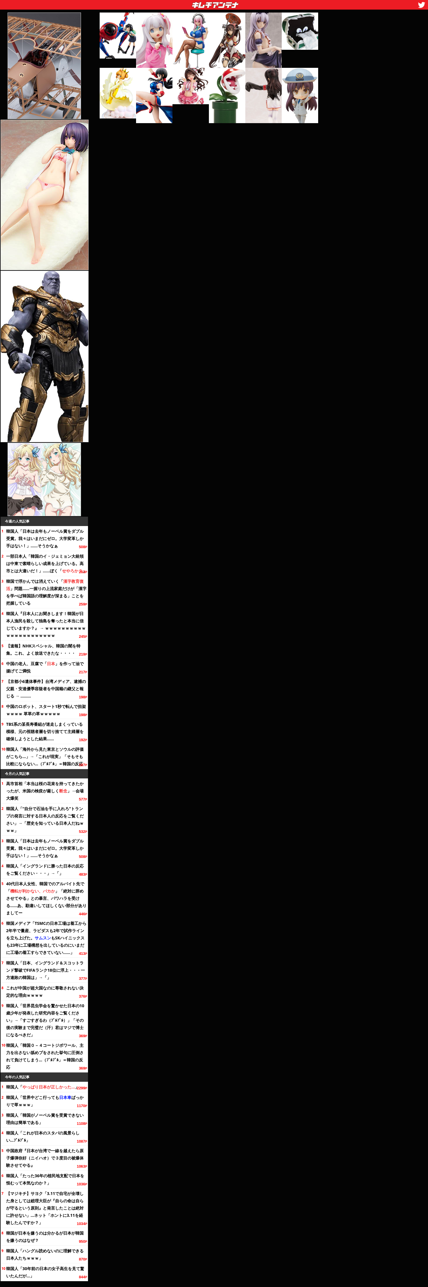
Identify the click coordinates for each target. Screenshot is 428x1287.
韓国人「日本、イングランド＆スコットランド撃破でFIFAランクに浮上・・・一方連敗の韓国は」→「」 (45, 970)
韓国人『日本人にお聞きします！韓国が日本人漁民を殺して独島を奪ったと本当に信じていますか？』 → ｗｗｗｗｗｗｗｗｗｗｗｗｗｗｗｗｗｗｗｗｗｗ (46, 624)
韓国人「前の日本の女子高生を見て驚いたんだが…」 (45, 1272)
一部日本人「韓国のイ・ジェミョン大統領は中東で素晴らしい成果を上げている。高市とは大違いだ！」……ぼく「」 (46, 563)
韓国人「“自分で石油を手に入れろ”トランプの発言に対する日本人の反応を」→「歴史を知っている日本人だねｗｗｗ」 (45, 819)
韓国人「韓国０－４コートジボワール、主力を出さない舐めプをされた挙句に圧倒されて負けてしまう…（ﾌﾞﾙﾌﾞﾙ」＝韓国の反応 (45, 1056)
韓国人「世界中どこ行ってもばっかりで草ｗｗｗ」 (45, 1101)
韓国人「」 (42, 1087)
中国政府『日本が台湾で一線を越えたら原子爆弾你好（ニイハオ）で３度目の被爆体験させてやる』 (45, 1158)
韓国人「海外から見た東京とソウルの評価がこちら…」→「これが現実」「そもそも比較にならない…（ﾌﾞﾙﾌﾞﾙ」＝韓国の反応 (45, 756)
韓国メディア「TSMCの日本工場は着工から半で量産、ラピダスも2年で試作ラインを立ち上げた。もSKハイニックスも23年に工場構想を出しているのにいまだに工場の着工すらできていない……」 (46, 937)
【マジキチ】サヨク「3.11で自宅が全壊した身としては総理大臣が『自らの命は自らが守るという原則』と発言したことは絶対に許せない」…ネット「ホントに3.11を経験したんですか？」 (45, 1208)
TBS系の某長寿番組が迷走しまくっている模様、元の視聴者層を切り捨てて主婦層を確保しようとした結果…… (45, 731)
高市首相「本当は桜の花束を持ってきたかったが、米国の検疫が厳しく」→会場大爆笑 (45, 791)
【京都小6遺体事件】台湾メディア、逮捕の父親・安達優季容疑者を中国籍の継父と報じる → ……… (46, 689)
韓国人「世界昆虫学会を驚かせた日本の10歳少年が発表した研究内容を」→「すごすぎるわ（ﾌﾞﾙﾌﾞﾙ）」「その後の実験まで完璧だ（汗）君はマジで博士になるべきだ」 (45, 1020)
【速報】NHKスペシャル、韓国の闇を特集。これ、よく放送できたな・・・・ (43, 649)
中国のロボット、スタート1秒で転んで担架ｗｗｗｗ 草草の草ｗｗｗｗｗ (46, 710)
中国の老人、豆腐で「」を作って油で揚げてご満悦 (45, 667)
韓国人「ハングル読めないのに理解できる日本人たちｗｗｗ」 (45, 1254)
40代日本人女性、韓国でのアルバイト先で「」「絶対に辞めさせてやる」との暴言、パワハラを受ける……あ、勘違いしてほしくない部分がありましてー (46, 898)
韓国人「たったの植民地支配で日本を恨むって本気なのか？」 (45, 1179)
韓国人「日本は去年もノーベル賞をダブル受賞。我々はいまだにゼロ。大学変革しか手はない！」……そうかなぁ (45, 538)
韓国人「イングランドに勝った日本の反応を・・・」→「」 (45, 869)
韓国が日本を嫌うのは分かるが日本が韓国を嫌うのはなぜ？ (45, 1236)
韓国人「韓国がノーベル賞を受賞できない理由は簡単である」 (45, 1118)
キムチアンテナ (172, 3)
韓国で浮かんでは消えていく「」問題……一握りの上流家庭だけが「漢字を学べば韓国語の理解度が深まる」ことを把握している (46, 592)
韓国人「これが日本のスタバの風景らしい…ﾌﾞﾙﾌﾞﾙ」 (43, 1136)
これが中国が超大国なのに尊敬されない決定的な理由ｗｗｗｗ (45, 991)
